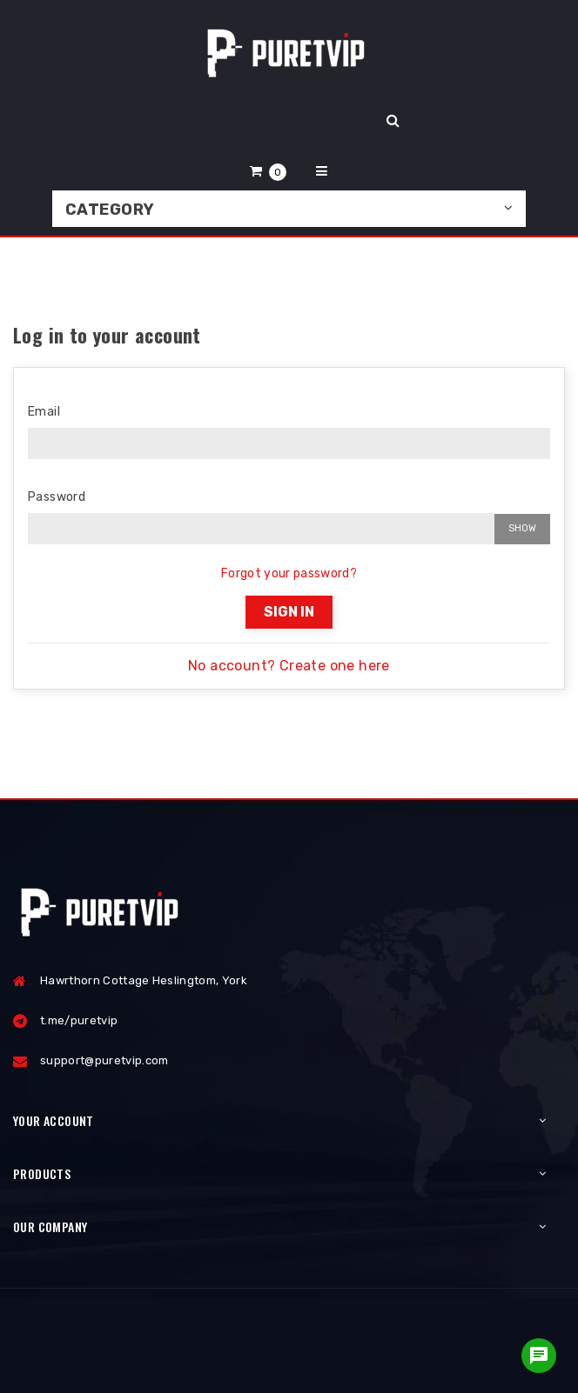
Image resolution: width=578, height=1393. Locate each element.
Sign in (289, 611)
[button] (268, 171)
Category (110, 209)
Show (522, 528)
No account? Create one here (289, 665)
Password (56, 497)
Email (44, 411)
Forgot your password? (289, 573)
